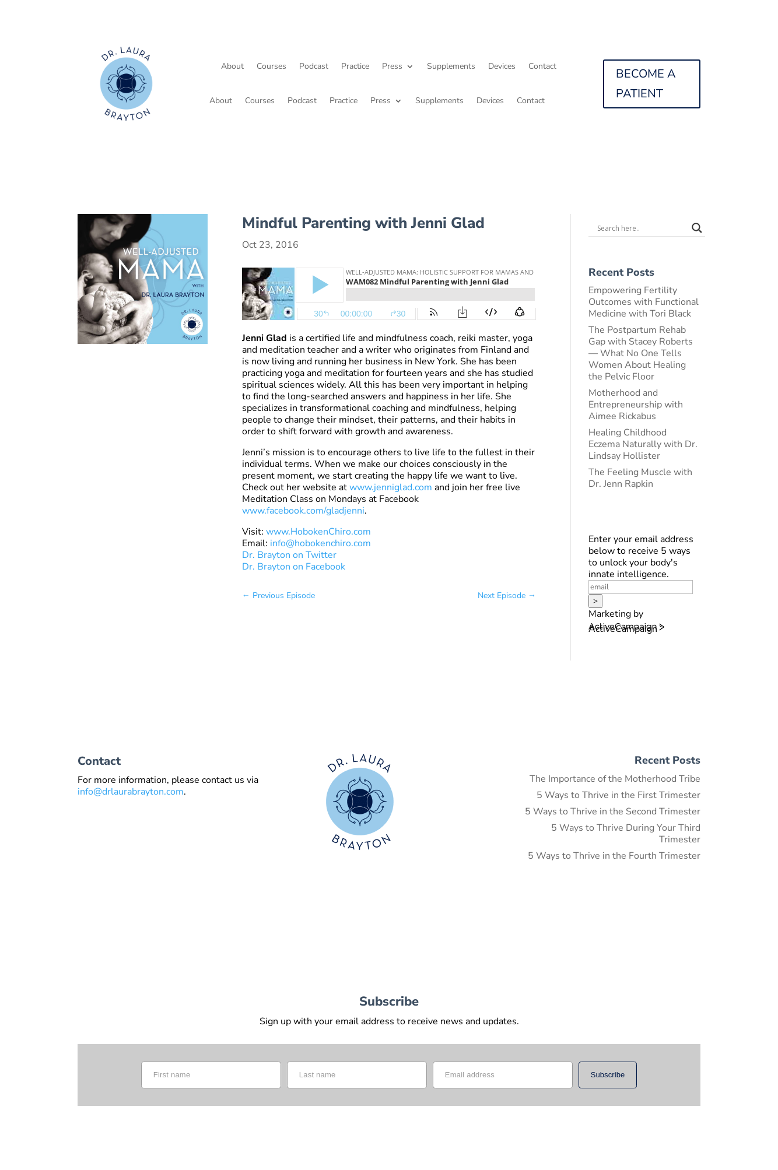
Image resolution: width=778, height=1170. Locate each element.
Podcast (313, 67)
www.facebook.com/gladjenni (303, 510)
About (232, 67)
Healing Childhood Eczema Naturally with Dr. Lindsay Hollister (643, 444)
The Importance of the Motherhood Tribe (615, 778)
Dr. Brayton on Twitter (289, 555)
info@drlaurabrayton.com (131, 791)
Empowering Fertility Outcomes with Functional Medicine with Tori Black (643, 302)
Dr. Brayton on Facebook (293, 566)
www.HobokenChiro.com (318, 531)
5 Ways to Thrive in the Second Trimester (612, 811)
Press (392, 67)
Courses (271, 67)
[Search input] (641, 228)
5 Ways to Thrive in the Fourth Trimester (614, 855)
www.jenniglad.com (390, 487)
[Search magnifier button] (697, 228)
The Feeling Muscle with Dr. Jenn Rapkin (640, 478)
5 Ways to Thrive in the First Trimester (618, 795)
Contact (542, 67)
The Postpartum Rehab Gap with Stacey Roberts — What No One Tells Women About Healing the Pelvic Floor (640, 353)
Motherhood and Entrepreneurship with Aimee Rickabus (635, 405)
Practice (355, 67)
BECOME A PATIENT (646, 83)
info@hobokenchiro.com (320, 543)
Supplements (451, 67)
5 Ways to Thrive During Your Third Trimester (625, 833)
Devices (502, 67)
